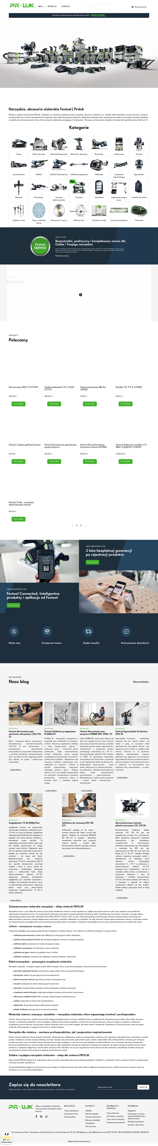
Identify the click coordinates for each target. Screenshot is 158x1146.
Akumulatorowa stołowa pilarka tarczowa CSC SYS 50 (131, 826)
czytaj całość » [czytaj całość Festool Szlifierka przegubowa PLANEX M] (51, 793)
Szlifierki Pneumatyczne (58, 166)
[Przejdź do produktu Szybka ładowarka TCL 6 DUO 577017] (61, 369)
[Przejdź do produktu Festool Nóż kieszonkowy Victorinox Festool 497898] (97, 427)
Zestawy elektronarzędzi (58, 190)
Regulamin (132, 1113)
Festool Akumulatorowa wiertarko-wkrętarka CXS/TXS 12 (25, 736)
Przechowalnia (69, 1119)
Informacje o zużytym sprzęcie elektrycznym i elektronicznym (137, 1119)
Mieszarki (18, 189)
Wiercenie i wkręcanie (79, 145)
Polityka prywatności (136, 1124)
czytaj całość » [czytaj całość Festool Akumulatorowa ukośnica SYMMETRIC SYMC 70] (87, 793)
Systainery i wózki (99, 212)
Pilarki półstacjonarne (58, 145)
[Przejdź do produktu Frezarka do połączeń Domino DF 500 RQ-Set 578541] (79, 315)
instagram (41, 1119)
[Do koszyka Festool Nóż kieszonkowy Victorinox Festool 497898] (90, 464)
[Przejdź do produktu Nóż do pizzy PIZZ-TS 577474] (25, 369)
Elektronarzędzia (92, 1116)
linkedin (46, 1119)
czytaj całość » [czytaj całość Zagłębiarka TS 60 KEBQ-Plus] (16, 903)
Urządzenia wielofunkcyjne (119, 167)
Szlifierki (38, 166)
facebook (36, 1119)
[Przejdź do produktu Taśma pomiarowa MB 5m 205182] (97, 369)
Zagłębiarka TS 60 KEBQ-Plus (24, 825)
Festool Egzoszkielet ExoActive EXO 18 (132, 735)
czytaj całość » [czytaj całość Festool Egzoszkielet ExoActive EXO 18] (122, 780)
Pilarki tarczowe (38, 145)
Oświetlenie (99, 189)
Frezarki (139, 145)
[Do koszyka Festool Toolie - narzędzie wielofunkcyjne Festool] (18, 521)
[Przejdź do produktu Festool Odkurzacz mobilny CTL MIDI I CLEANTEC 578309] (132, 427)
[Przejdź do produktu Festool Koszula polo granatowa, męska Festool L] (61, 427)
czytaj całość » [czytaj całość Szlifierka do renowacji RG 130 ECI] (69, 858)
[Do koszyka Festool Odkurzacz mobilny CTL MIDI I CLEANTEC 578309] (126, 464)
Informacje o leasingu (115, 1119)
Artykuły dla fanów (139, 189)
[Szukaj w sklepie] (97, 7)
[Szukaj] (111, 7)
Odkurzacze (119, 145)
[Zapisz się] (143, 1089)
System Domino (18, 166)
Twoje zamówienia (71, 1113)
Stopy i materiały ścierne (38, 213)
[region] (79, 52)
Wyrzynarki (99, 145)
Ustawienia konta (71, 1116)
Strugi (18, 145)
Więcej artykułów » (141, 684)
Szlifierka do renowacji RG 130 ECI (77, 826)
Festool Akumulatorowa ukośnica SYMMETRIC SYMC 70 (96, 735)
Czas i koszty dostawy (115, 1122)
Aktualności (13, 731)
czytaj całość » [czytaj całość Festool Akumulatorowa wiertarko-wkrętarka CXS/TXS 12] (16, 772)
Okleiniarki (99, 166)
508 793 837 (112, 1135)
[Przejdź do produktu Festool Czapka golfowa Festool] (25, 427)
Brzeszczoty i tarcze (58, 212)
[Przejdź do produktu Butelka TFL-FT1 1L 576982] (132, 369)
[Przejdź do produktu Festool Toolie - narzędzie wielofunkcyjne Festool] (25, 484)
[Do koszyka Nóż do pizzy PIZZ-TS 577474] (18, 406)
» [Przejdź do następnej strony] (85, 528)
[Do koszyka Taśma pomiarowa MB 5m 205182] (90, 406)
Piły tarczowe (90, 1129)
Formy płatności (113, 1116)
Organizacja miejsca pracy (119, 190)
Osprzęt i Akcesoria (93, 1119)
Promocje (79, 189)
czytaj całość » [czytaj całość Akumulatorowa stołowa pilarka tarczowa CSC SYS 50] (122, 900)
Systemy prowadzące (119, 212)
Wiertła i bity (79, 212)
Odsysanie (139, 212)
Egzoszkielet (139, 166)
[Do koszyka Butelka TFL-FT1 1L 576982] (126, 406)
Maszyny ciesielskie (92, 1123)
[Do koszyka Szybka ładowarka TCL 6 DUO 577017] (54, 406)
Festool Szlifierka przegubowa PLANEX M (60, 735)
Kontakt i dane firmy (136, 1127)
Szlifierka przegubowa (79, 166)
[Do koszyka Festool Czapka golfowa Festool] (18, 464)
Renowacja (38, 189)
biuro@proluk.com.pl (97, 1135)
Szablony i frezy (18, 212)
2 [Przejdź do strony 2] (81, 528)
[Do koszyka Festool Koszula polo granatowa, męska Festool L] (54, 464)
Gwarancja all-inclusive (116, 1125)
